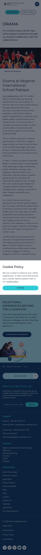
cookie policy (12, 281)
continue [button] (20, 288)
